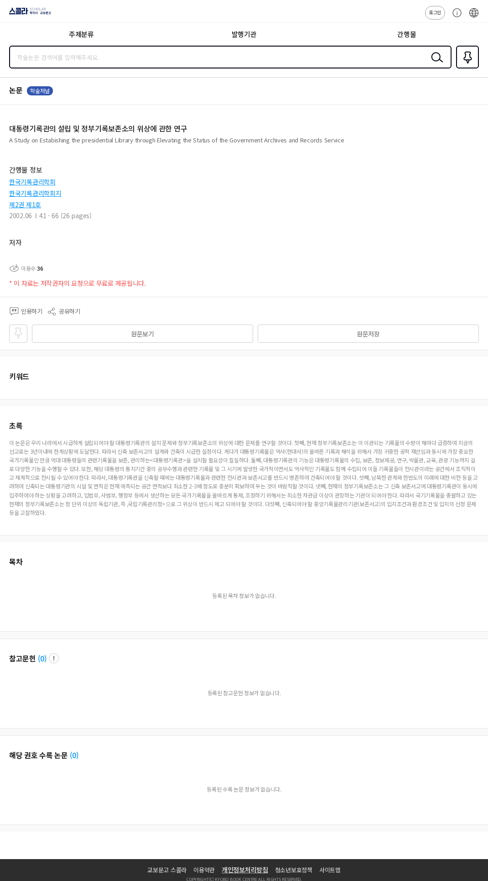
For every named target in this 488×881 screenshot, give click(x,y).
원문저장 (368, 333)
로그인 (435, 12)
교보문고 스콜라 (167, 869)
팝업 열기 (54, 658)
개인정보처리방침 (245, 869)
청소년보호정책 (293, 869)
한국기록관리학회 (32, 181)
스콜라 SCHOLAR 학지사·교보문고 (27, 14)
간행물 (406, 34)
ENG (474, 17)
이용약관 (204, 869)
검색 (435, 64)
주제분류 (81, 34)
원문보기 (142, 333)
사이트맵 (330, 869)
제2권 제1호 (25, 204)
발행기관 (244, 34)
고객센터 (454, 17)
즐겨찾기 (465, 67)
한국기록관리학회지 (35, 193)
